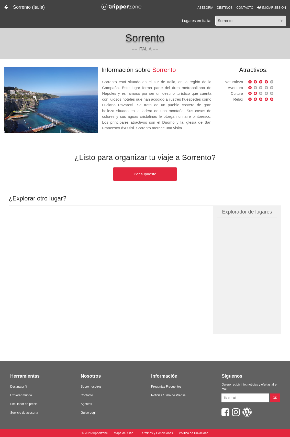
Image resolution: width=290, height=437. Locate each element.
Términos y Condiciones (156, 433)
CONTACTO (244, 7)
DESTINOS (224, 7)
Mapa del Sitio (123, 433)
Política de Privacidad (193, 433)
